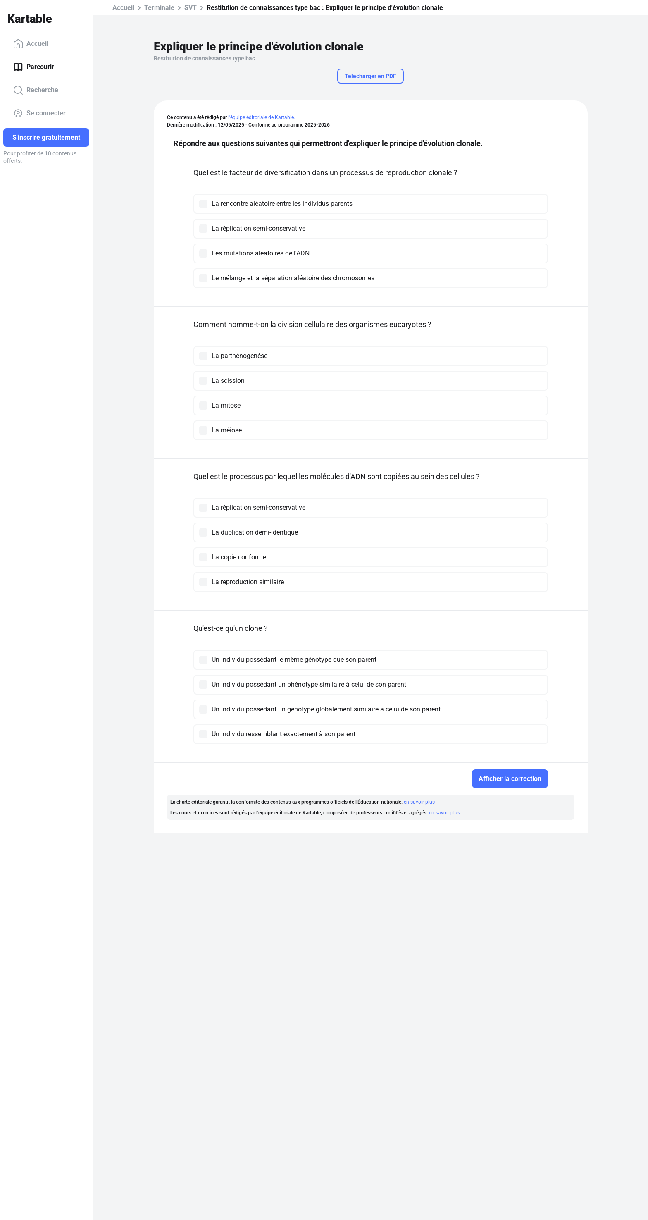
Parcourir (33, 67)
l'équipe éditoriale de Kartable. (261, 117)
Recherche (35, 90)
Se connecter (39, 113)
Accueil (30, 44)
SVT (190, 8)
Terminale (159, 8)
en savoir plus (419, 802)
